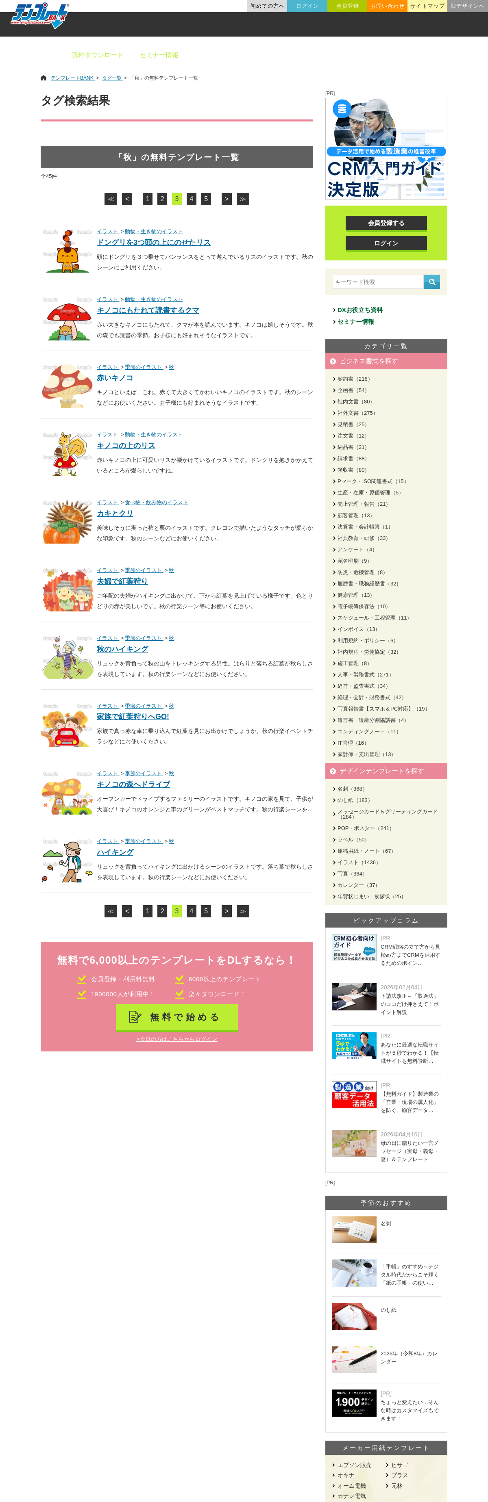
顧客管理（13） (356, 515)
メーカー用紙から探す (442, 55)
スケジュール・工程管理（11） (375, 617)
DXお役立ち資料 (360, 309)
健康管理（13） (356, 595)
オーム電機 (352, 1485)
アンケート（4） (357, 549)
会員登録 (347, 6)
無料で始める (186, 1017)
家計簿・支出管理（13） (367, 754)
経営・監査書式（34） (364, 686)
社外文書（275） (358, 413)
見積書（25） (354, 424)
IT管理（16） (353, 743)
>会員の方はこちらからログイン (176, 1039)
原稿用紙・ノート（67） (367, 851)
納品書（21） (354, 447)
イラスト (108, 231)
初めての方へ (268, 6)
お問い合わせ (387, 6)
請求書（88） (354, 458)
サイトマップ (427, 6)
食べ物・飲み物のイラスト (156, 502)
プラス (399, 1475)
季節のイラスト (144, 367)
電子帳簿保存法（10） (364, 606)
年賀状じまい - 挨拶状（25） (372, 896)
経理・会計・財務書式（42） (372, 697)
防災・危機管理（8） (363, 572)
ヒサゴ (399, 1465)
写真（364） (353, 873)
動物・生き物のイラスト (154, 231)
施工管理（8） (355, 663)
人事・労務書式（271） (366, 674)
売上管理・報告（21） (364, 504)
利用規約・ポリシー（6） (368, 640)
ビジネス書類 (214, 55)
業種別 (344, 55)
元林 (397, 1485)
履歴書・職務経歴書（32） (369, 583)
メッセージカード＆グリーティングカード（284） (388, 814)
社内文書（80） (356, 401)
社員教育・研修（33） (364, 538)
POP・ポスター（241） (366, 828)
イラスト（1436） (359, 862)
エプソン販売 (355, 1465)
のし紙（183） (355, 800)
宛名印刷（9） (355, 561)
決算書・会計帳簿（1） (365, 526)
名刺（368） (353, 788)
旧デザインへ (468, 6)
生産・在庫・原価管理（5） (371, 492)
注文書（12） (354, 435)
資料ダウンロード (98, 55)
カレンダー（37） (359, 885)
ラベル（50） (354, 839)
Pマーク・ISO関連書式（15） (373, 481)
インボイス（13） (359, 629)
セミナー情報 (159, 55)
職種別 (382, 55)
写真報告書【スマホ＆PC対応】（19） (384, 708)
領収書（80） (354, 469)
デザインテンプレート (284, 55)
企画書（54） (354, 390)
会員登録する (386, 222)
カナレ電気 (352, 1496)
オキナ (346, 1475)
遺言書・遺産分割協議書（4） (373, 720)
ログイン (307, 6)
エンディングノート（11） (369, 731)
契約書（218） (355, 378)
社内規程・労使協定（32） (369, 652)
